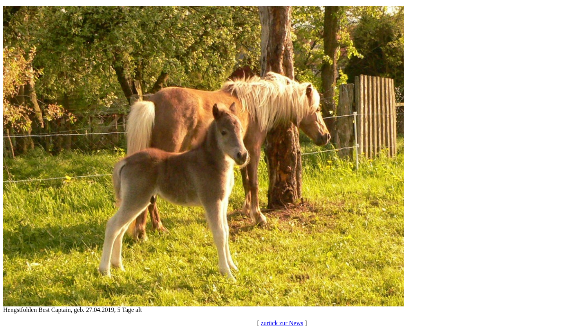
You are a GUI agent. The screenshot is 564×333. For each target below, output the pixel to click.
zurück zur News (282, 323)
